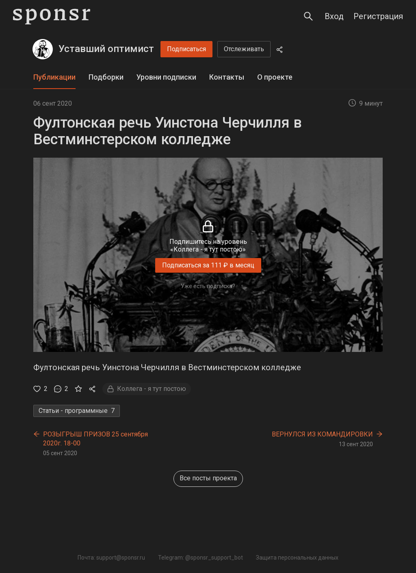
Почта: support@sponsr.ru (111, 557)
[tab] (54, 77)
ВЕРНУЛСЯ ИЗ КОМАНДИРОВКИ (322, 434)
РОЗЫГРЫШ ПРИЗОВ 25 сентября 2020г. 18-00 (95, 438)
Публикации (54, 77)
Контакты (226, 77)
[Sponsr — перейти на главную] (51, 16)
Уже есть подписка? (208, 286)
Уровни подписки (166, 77)
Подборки (106, 77)
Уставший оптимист (106, 48)
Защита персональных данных (297, 557)
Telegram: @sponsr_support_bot (200, 557)
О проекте (274, 77)
